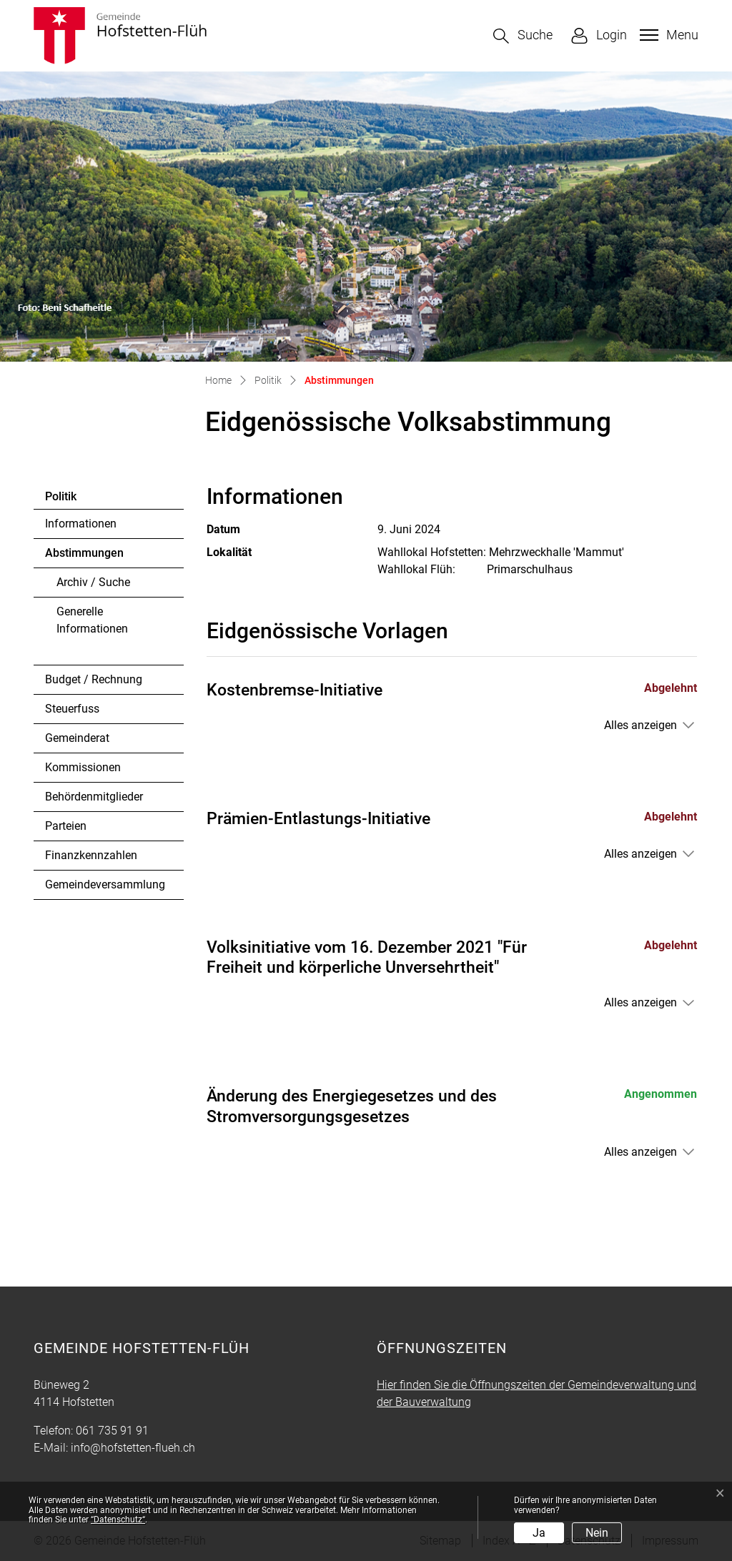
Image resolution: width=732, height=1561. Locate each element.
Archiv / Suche (93, 582)
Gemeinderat (77, 738)
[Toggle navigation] (667, 35)
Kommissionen (83, 767)
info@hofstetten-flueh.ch (133, 1448)
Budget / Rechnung (93, 679)
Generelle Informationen (92, 620)
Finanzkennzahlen (91, 855)
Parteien (65, 826)
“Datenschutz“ (118, 1520)
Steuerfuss (72, 708)
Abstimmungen (84, 557)
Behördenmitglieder (94, 796)
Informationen (81, 523)
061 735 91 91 (112, 1430)
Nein (596, 1533)
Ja (539, 1533)
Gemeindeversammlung (105, 884)
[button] (523, 36)
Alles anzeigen (640, 725)
